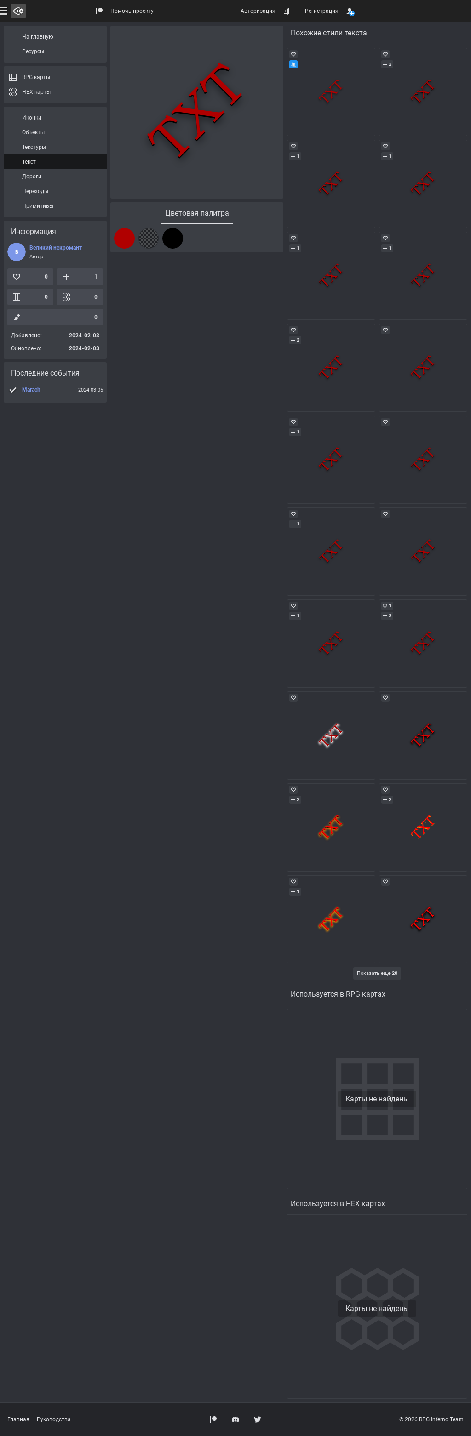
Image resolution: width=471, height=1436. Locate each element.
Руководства (54, 1419)
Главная (18, 1419)
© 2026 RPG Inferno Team (431, 1419)
